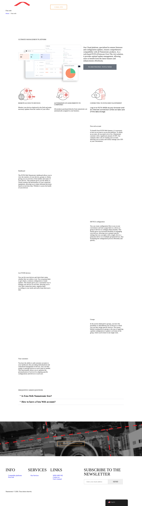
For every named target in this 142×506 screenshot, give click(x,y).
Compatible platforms (15, 475)
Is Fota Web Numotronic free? (37, 396)
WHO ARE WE (58, 475)
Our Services (35, 475)
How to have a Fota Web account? (39, 401)
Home (7, 13)
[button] (71, 396)
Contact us (56, 477)
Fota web (11, 477)
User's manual (57, 479)
